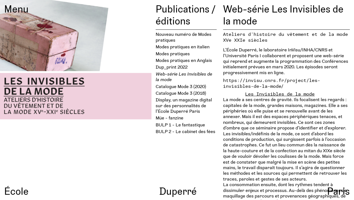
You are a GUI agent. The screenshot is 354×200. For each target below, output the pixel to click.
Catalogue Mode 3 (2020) (181, 86)
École (16, 191)
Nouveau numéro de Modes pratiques (183, 36)
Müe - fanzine (169, 118)
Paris (338, 191)
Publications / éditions (185, 14)
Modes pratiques (173, 53)
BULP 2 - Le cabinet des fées (185, 131)
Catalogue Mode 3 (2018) (181, 93)
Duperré (178, 191)
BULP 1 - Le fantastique (180, 125)
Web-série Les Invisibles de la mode (184, 76)
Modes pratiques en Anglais (184, 60)
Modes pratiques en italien (182, 46)
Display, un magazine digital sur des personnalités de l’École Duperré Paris (184, 105)
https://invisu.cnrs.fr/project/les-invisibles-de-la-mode (271, 83)
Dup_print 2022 (172, 67)
